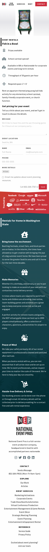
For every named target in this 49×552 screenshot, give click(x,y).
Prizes (11, 50)
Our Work (11, 4)
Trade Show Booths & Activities (24, 502)
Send (43, 187)
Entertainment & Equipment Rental (24, 522)
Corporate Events (24, 498)
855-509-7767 (30, 186)
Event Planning (24, 518)
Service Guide (24, 531)
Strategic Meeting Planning (24, 515)
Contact (41, 4)
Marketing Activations (24, 495)
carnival (36, 94)
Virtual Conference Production (24, 505)
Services (21, 4)
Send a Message (24, 470)
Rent (30, 4)
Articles (24, 486)
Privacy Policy (24, 534)
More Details (8, 167)
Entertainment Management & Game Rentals (24, 508)
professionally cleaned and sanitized (30, 352)
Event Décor (24, 512)
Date (5, 171)
